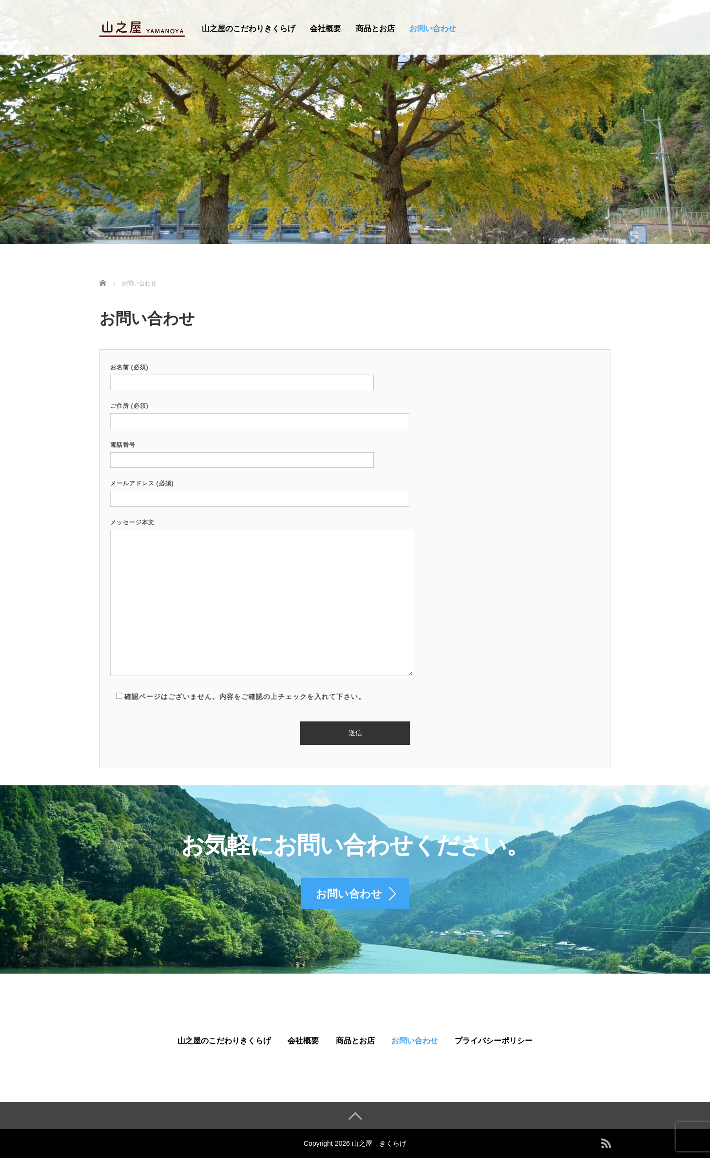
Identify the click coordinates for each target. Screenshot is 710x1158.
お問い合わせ (432, 28)
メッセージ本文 (261, 598)
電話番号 (242, 452)
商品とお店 (375, 28)
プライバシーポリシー (494, 1041)
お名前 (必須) (242, 375)
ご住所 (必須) (259, 413)
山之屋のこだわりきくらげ (248, 28)
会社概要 (325, 28)
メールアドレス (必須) (259, 491)
